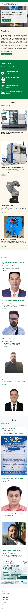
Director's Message (6, 594)
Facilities (4, 602)
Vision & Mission (5, 593)
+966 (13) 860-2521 (6, 608)
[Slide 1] (14, 25)
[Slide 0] (13, 25)
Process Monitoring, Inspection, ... (14, 91)
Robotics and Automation (12, 85)
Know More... (8, 73)
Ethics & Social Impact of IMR (13, 77)
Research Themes (5, 601)
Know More (3, 136)
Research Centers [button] (22, 1)
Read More (4, 270)
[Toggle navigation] (25, 4)
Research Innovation (6, 1)
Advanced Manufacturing (12, 71)
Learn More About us (6, 54)
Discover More (6, 20)
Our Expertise (5, 599)
